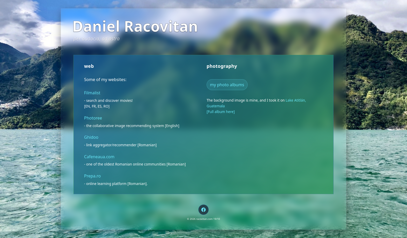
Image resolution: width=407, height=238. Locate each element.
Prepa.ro (92, 176)
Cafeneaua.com (99, 157)
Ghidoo (91, 137)
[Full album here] (221, 111)
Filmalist (92, 93)
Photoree (93, 118)
